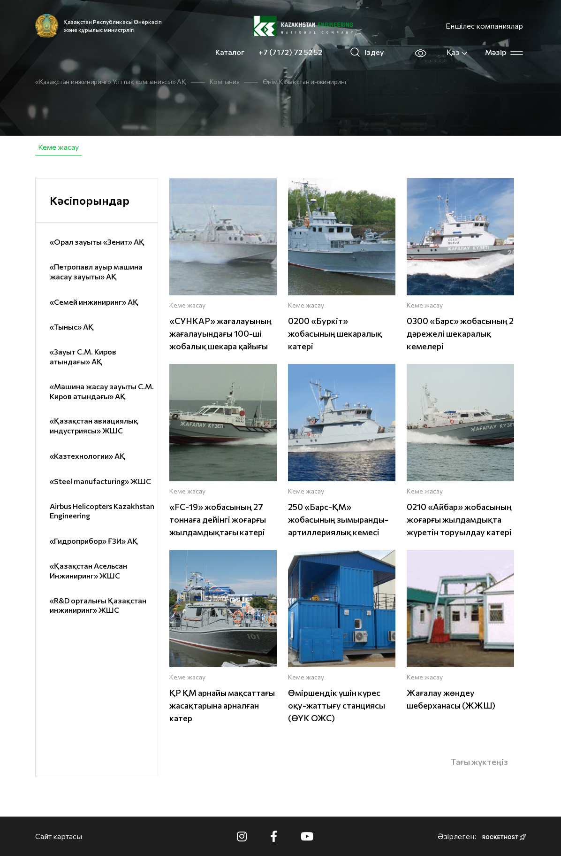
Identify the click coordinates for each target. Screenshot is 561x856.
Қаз (457, 52)
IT (517, 146)
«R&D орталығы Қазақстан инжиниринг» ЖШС (98, 605)
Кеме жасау (58, 146)
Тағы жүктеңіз (479, 761)
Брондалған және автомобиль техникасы (310, 146)
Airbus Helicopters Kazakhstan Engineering (102, 510)
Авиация (202, 146)
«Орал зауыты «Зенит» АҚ (97, 241)
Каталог (229, 51)
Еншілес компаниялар (484, 25)
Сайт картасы (58, 836)
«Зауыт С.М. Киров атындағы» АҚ (83, 356)
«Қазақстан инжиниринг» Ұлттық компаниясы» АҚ (110, 81)
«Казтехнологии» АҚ (87, 455)
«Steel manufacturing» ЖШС (100, 481)
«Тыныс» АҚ (72, 326)
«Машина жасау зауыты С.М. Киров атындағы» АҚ (102, 391)
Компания (225, 81)
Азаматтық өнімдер (133, 146)
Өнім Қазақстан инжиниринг (305, 81)
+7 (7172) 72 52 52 (290, 51)
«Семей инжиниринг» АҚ (94, 301)
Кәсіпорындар (89, 200)
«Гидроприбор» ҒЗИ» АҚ (94, 540)
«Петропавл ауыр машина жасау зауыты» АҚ (96, 271)
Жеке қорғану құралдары (448, 146)
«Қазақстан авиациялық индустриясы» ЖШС (94, 425)
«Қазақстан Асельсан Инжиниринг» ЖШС (88, 570)
